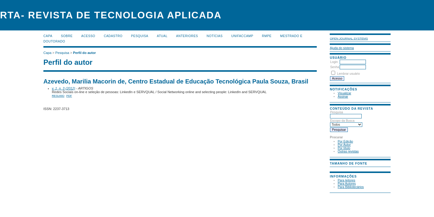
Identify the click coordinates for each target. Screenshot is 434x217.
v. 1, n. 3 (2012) (63, 88)
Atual (162, 36)
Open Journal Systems (349, 38)
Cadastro (113, 36)
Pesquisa (346, 114)
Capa (47, 36)
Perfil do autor (84, 53)
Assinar (343, 96)
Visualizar (344, 93)
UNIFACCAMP (242, 36)
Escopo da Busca (346, 122)
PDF (69, 95)
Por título (344, 148)
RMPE (267, 36)
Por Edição (345, 141)
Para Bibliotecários (351, 187)
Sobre (67, 36)
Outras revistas (348, 151)
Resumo (58, 95)
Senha (334, 67)
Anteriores (187, 36)
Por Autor (344, 144)
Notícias (214, 36)
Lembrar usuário (348, 73)
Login (334, 62)
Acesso (88, 36)
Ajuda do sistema (342, 48)
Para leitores (346, 180)
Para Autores (347, 183)
